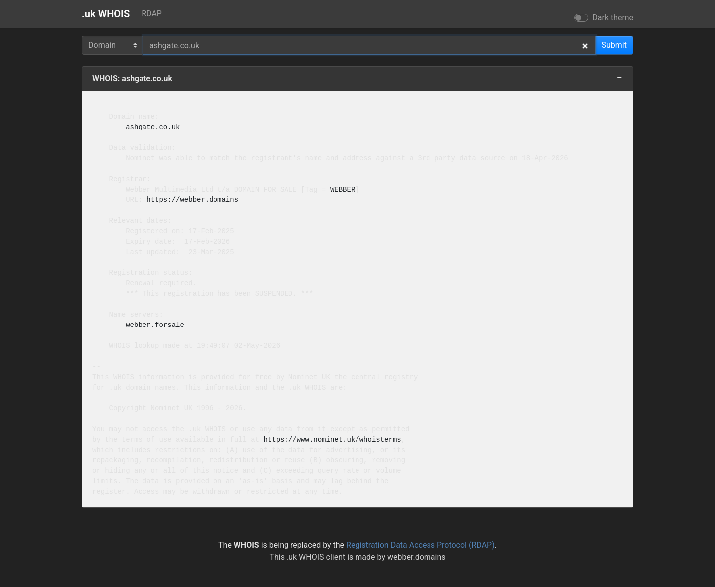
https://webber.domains (192, 200)
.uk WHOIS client (315, 557)
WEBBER (342, 190)
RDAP (152, 13)
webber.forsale (155, 325)
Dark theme (612, 17)
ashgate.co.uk (153, 127)
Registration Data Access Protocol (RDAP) (420, 545)
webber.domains (416, 557)
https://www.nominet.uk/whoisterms (332, 440)
